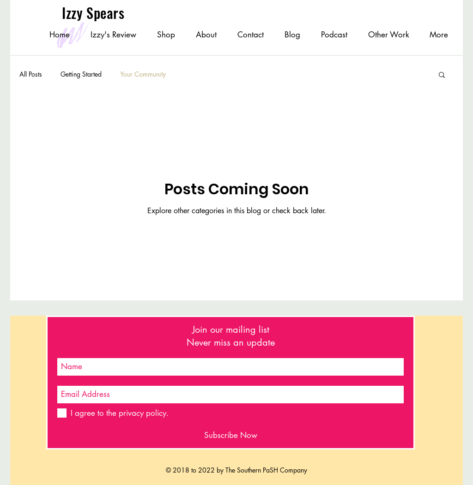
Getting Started (81, 74)
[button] (441, 75)
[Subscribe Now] (230, 435)
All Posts (30, 74)
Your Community (143, 74)
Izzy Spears (95, 12)
